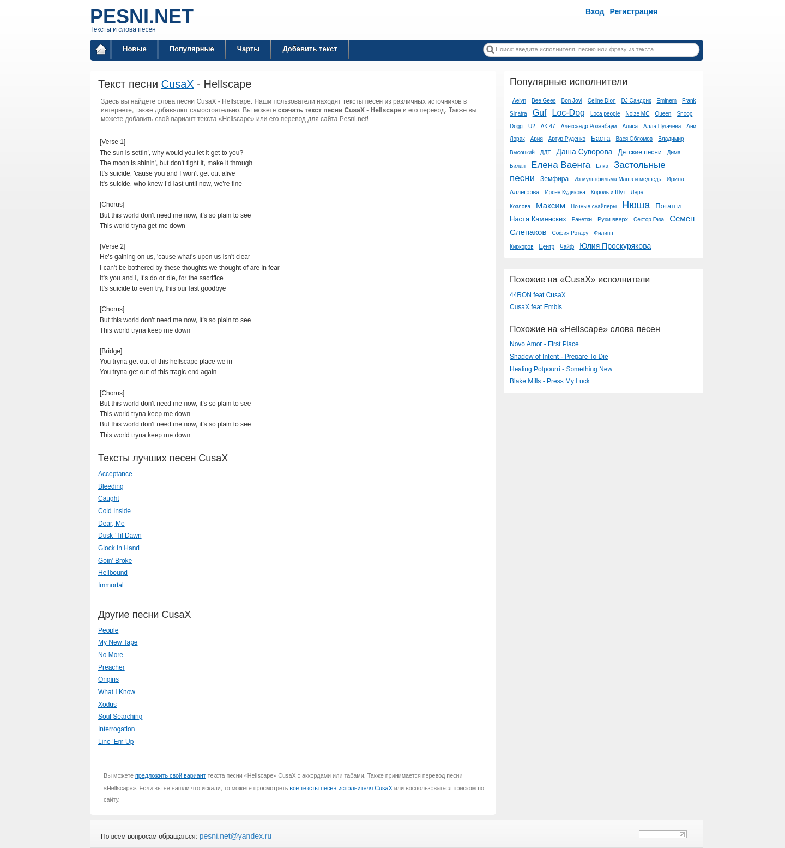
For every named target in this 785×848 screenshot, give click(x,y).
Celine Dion (602, 101)
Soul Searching (120, 716)
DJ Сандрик (636, 101)
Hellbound (113, 572)
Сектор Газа (648, 219)
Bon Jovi (571, 101)
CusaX (177, 84)
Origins (108, 679)
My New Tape (117, 642)
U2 (531, 126)
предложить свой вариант (170, 775)
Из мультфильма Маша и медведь (617, 179)
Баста (600, 138)
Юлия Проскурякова (615, 246)
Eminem (666, 101)
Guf (540, 112)
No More (110, 655)
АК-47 (548, 126)
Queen (663, 114)
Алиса (630, 126)
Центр (546, 247)
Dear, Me (111, 523)
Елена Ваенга (560, 165)
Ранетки (582, 219)
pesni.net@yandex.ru (234, 836)
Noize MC (637, 114)
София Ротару (570, 233)
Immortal (111, 585)
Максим (550, 205)
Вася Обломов (634, 139)
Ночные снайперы (594, 206)
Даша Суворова (584, 151)
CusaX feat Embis (536, 307)
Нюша (636, 205)
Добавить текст (309, 49)
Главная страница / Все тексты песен (100, 51)
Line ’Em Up (116, 741)
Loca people (605, 114)
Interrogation (116, 729)
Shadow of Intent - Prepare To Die (559, 356)
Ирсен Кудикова (565, 192)
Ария (536, 139)
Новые (135, 49)
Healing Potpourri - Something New (561, 369)
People (108, 630)
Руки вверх (612, 219)
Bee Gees (543, 101)
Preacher (111, 667)
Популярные (192, 49)
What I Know (116, 692)
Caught (108, 498)
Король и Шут (608, 192)
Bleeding (111, 486)
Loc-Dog (568, 112)
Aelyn (519, 101)
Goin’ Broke (115, 560)
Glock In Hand (119, 548)
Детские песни (639, 152)
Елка (602, 166)
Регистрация (634, 11)
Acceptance (115, 474)
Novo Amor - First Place (544, 344)
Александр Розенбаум (589, 126)
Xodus (107, 704)
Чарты (248, 49)
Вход (595, 11)
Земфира (554, 179)
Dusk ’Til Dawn (120, 535)
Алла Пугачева (662, 126)
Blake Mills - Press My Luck (550, 381)
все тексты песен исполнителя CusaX (340, 788)
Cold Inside (114, 511)
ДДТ (545, 152)
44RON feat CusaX (538, 295)
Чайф (567, 247)
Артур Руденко (566, 139)
